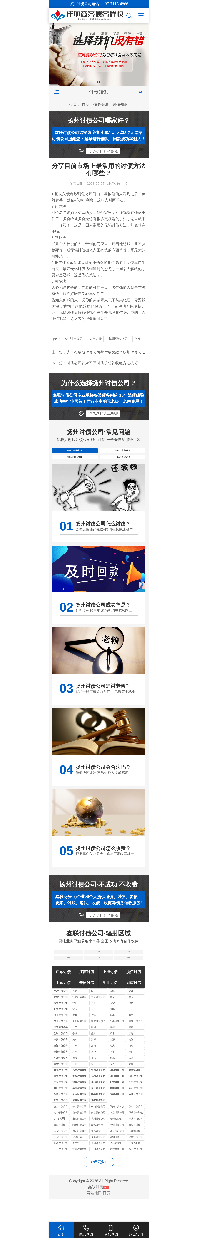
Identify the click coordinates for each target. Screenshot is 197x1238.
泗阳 (93, 1069)
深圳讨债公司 (79, 1172)
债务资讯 (100, 104)
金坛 (93, 1026)
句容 (112, 1075)
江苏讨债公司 (61, 1154)
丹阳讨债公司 (61, 1111)
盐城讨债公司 (61, 1056)
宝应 (74, 1032)
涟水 (74, 1063)
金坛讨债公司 (136, 1117)
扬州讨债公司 (73, 339)
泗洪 (112, 1069)
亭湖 (74, 1056)
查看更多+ (98, 1185)
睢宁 (131, 1038)
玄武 (74, 1014)
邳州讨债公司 (98, 1099)
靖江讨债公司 (98, 1111)
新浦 (93, 1050)
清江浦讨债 (134, 1154)
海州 (112, 1050)
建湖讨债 (114, 1160)
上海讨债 (110, 995)
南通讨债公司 (61, 1081)
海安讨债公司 (98, 1123)
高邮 (112, 1032)
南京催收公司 (61, 1136)
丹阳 (74, 1075)
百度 (106, 1216)
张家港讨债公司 (98, 1045)
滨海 (131, 1056)
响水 (112, 1056)
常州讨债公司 (61, 1026)
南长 (131, 1020)
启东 (112, 1081)
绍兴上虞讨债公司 (117, 1130)
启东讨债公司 (117, 1105)
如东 (93, 1081)
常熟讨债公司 (79, 1044)
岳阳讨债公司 (98, 1166)
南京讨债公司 (61, 1014)
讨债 (115, 225)
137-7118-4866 (103, 151)
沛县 (93, 1038)
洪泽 (93, 1063)
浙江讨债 (133, 995)
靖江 (93, 1087)
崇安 (112, 1020)
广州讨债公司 (98, 1172)
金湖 (112, 1063)
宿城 (131, 1069)
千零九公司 (134, 1166)
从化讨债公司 (136, 1172)
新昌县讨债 (97, 1148)
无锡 (108, 225)
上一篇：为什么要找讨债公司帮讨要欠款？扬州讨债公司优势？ (104, 352)
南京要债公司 (79, 1136)
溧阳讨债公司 (136, 1099)
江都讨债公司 (136, 1105)
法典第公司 (116, 1166)
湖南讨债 (133, 1006)
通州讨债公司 (61, 1099)
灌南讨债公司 (79, 1123)
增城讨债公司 (117, 1172)
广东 (98, 978)
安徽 (67, 978)
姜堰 (131, 1087)
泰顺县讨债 (134, 1148)
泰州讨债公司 (61, 1087)
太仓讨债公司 (79, 1117)
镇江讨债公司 (61, 1075)
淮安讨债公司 (61, 1063)
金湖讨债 (77, 1160)
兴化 (74, 1087)
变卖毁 (76, 1166)
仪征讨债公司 (61, 1117)
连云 (74, 1050)
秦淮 (112, 1014)
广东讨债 (63, 995)
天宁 (112, 1026)
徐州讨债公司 (61, 1038)
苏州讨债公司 (61, 1044)
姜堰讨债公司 (98, 1117)
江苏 (67, 967)
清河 (131, 1063)
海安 (74, 1081)
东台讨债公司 (79, 1093)
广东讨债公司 (61, 1172)
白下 (93, 1014)
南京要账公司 (98, 1136)
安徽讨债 (86, 1006)
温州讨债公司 (117, 1148)
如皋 (131, 1081)
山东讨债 (63, 1006)
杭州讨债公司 (98, 1142)
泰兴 (112, 1087)
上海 (129, 967)
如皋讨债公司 (79, 1105)
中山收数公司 (98, 1129)
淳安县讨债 (116, 1142)
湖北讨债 (110, 1006)
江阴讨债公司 (79, 1020)
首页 (85, 104)
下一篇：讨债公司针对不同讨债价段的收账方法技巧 (95, 363)
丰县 (74, 1038)
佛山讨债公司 (136, 1129)
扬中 (93, 1075)
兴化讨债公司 (61, 1093)
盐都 (93, 1056)
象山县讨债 (59, 1148)
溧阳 (74, 1026)
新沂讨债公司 (136, 1111)
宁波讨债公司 (136, 1142)
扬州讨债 (95, 339)
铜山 (112, 1038)
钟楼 (131, 1026)
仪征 (93, 1032)
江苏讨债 (86, 995)
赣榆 (131, 1050)
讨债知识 (120, 104)
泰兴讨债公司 (61, 1105)
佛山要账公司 (79, 1129)
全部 (137, 339)
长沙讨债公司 (61, 1166)
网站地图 (94, 1216)
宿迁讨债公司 (61, 1069)
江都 (131, 1032)
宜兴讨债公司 (98, 1020)
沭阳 (74, 1069)
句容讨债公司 (61, 1123)
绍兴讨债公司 (79, 1148)
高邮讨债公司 (117, 1117)
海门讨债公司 (117, 1099)
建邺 (131, 1014)
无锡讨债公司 (61, 1020)
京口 (131, 1075)
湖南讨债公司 (136, 1160)
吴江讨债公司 (136, 1044)
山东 (129, 978)
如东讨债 (96, 1154)
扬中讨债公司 (117, 1111)
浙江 (98, 967)
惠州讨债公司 (61, 1129)
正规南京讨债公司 (136, 1136)
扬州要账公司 (118, 339)
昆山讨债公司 (117, 1044)
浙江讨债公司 (79, 1142)
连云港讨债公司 (61, 1051)
